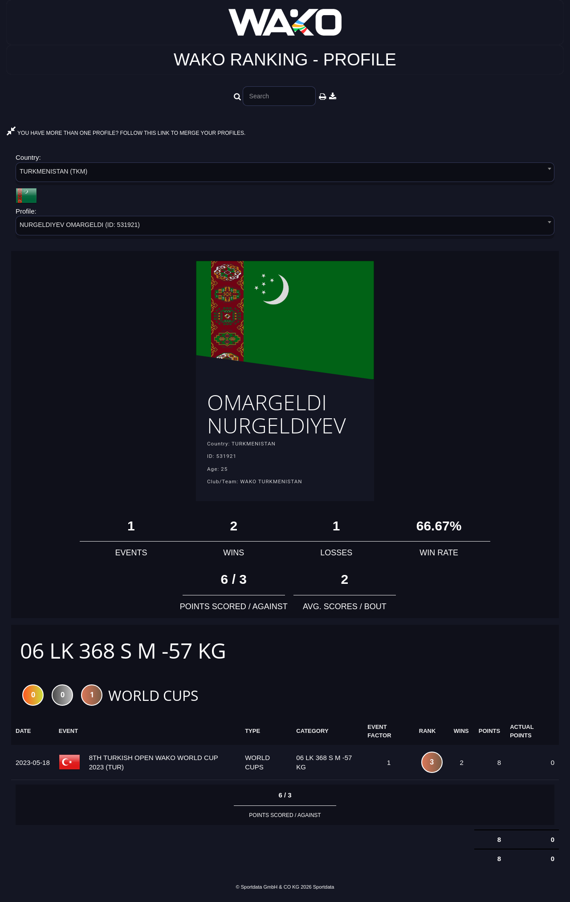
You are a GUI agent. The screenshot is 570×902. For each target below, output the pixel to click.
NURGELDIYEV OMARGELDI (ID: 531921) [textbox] (80, 224)
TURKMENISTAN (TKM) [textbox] (53, 171)
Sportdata (323, 887)
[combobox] (285, 173)
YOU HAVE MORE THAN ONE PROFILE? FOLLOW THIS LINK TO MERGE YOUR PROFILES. (126, 133)
